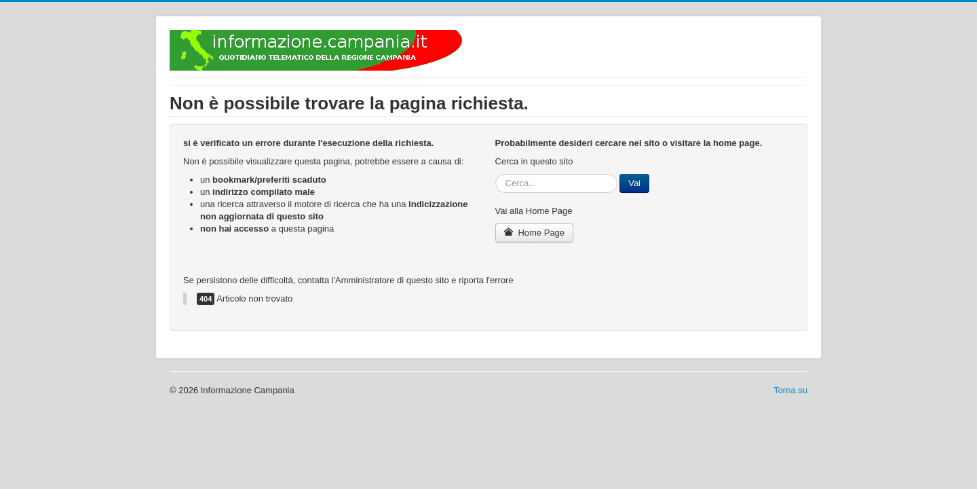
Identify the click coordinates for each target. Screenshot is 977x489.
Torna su (790, 390)
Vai (634, 183)
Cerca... (495, 174)
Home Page (534, 233)
